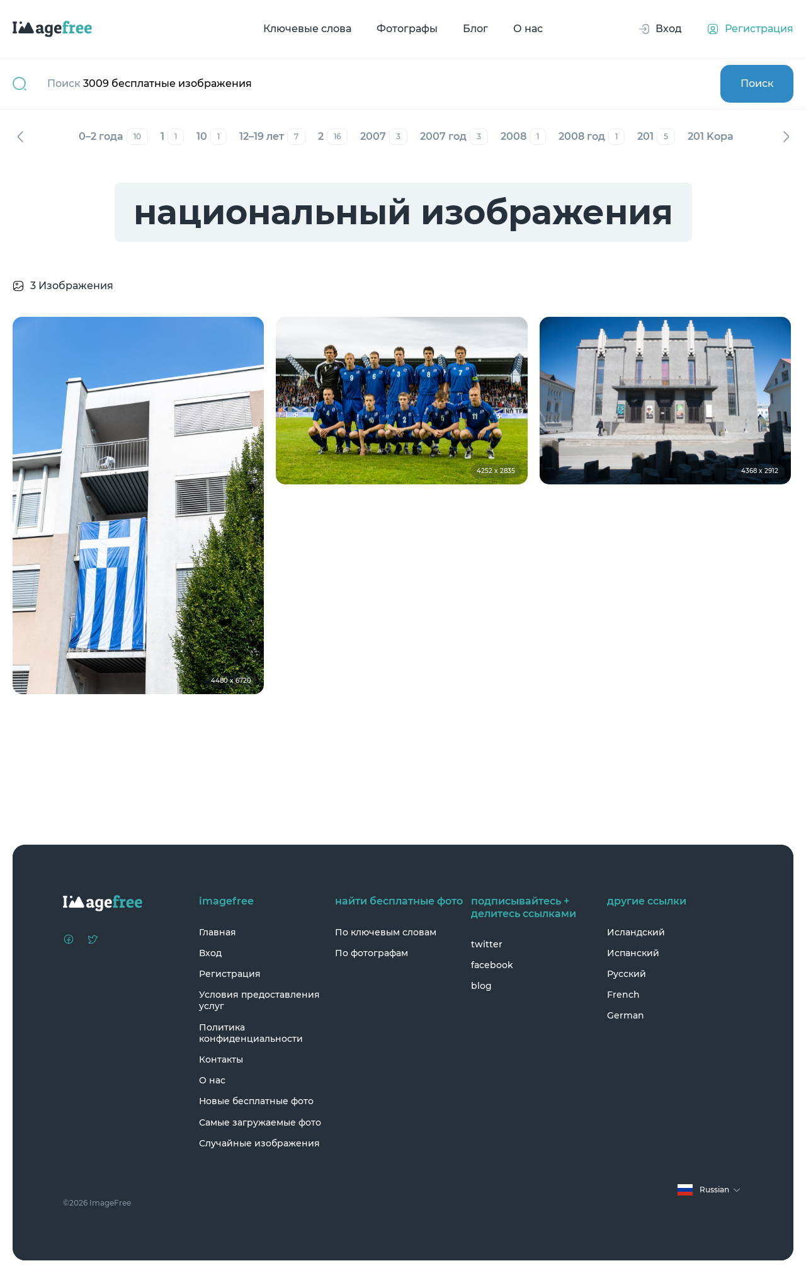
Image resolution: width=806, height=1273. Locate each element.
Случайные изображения (259, 1143)
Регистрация (230, 973)
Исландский (636, 932)
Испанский (633, 953)
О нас (528, 29)
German (625, 1015)
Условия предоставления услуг (259, 1000)
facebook (492, 965)
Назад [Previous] (20, 136)
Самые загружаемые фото (260, 1122)
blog (481, 985)
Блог (475, 29)
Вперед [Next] (785, 136)
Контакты (221, 1059)
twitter (486, 944)
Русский (626, 973)
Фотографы (407, 29)
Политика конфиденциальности (251, 1033)
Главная (217, 932)
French (623, 994)
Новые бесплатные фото (256, 1101)
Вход (210, 953)
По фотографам (371, 953)
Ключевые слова (307, 29)
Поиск (757, 83)
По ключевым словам (385, 932)
